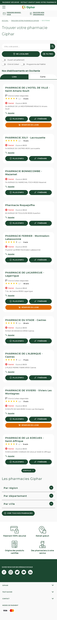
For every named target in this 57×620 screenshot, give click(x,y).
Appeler (11, 113)
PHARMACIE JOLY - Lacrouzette (25, 137)
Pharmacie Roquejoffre (20, 205)
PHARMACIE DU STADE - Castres (25, 320)
